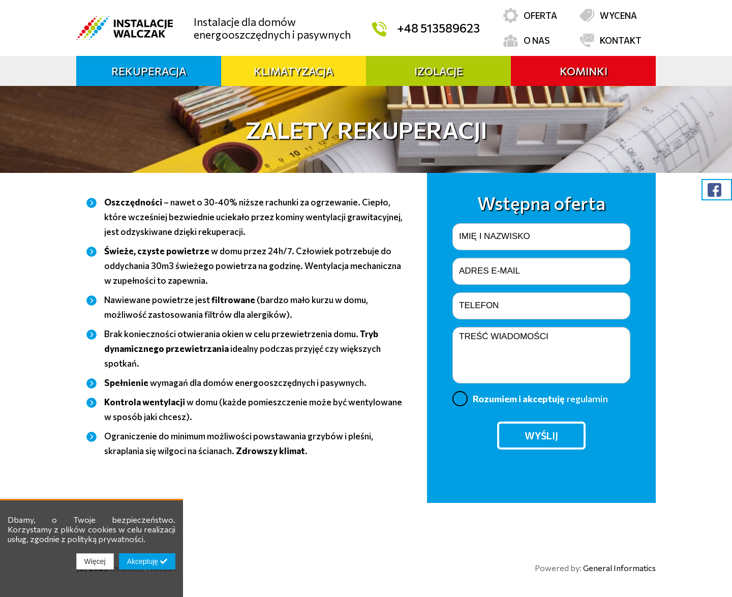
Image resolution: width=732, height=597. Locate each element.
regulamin (587, 398)
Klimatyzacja (293, 71)
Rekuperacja (149, 71)
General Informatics (619, 568)
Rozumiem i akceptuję (530, 398)
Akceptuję (147, 561)
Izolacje (438, 71)
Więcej (95, 561)
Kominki (583, 71)
